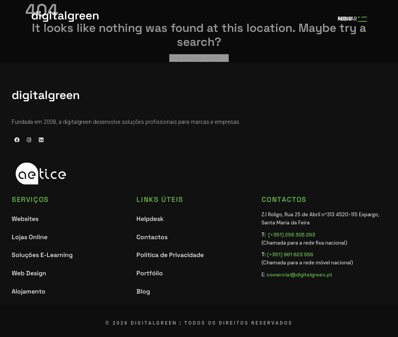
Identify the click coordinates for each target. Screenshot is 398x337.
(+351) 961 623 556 (290, 254)
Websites (25, 219)
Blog (143, 291)
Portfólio (149, 273)
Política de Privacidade (170, 255)
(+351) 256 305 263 (291, 234)
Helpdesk (150, 219)
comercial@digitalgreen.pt (299, 274)
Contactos (152, 237)
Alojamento (28, 291)
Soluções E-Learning (42, 255)
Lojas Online (29, 237)
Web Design (29, 273)
